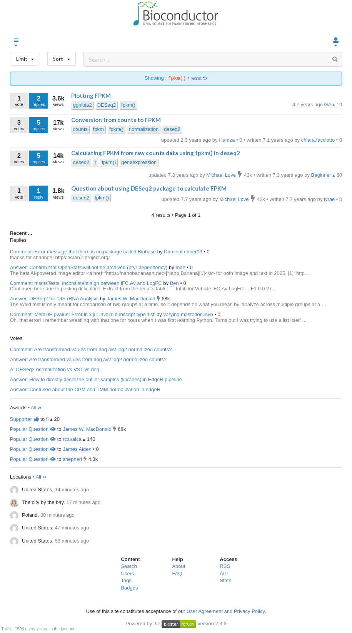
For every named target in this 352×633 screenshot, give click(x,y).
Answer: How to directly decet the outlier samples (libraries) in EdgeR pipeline (96, 379)
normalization (143, 129)
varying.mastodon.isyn (188, 314)
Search (129, 566)
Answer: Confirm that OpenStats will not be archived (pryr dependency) (89, 267)
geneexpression (139, 162)
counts (80, 129)
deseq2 (172, 129)
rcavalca (72, 439)
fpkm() (128, 105)
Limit (25, 57)
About (178, 566)
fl (47, 419)
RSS (225, 566)
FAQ (177, 573)
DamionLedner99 (184, 252)
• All (35, 407)
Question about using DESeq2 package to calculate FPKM (149, 188)
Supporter (24, 419)
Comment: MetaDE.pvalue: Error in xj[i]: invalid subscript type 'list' (82, 314)
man (181, 267)
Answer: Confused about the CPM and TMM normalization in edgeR (85, 389)
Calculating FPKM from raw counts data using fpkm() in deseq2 (155, 152)
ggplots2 (82, 105)
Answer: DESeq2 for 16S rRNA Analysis (54, 298)
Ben (175, 283)
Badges (129, 588)
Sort (62, 57)
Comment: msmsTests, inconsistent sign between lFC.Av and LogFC (86, 283)
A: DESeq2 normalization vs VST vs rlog (54, 369)
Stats (225, 580)
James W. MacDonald (132, 298)
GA (328, 104)
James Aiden (77, 449)
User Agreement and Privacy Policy (226, 611)
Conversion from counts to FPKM (116, 119)
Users (127, 573)
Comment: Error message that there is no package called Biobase (83, 252)
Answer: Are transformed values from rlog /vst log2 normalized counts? (88, 359)
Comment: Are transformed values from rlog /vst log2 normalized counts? (91, 349)
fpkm (98, 129)
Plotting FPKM (91, 95)
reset (198, 78)
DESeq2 (106, 105)
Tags (126, 580)
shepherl (72, 459)
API (224, 573)
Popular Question (33, 429)
